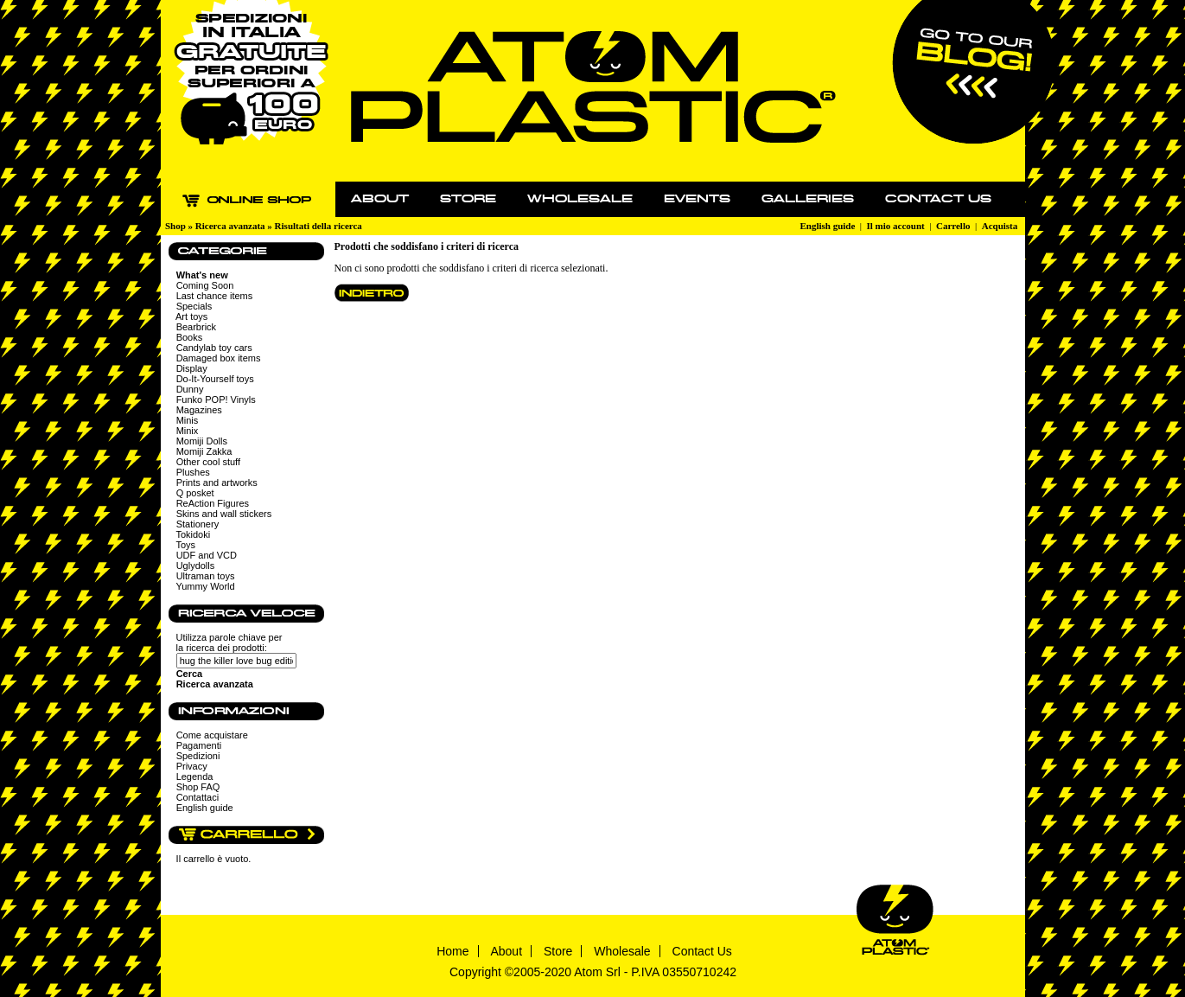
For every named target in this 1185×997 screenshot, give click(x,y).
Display (191, 368)
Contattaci (198, 797)
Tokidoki (192, 534)
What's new (202, 275)
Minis (187, 420)
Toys (185, 545)
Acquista (1000, 225)
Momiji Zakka (204, 451)
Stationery (198, 524)
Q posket (195, 493)
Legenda (194, 776)
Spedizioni (198, 756)
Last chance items (214, 296)
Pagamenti (199, 745)
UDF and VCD (206, 555)
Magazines (199, 410)
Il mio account (896, 225)
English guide (827, 225)
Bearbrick (196, 327)
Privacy (191, 766)
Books (189, 337)
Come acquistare (212, 735)
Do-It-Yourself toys (215, 379)
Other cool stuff (208, 462)
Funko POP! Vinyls (216, 399)
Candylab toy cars (214, 347)
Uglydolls (195, 565)
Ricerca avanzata (230, 225)
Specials (194, 306)
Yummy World (204, 586)
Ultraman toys (205, 576)
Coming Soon (205, 285)
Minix (187, 430)
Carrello (953, 225)
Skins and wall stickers (224, 513)
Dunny (190, 389)
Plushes (193, 472)
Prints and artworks (217, 482)
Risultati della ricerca (318, 225)
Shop (175, 225)
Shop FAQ (198, 787)
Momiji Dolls (201, 441)
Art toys (191, 316)
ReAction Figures (212, 503)
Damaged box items (218, 358)
